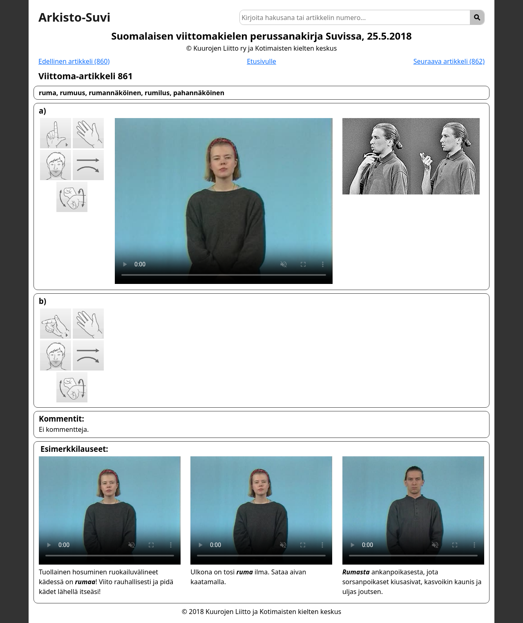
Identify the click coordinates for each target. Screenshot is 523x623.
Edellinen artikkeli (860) (74, 61)
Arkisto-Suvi (74, 17)
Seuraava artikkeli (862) (449, 61)
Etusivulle (261, 61)
